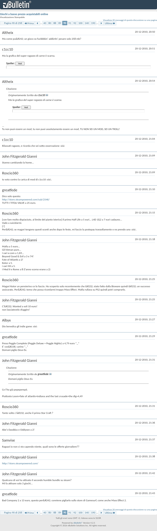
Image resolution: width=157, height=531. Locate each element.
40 (44, 23)
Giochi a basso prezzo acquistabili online (24, 14)
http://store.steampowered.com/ (20, 463)
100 (80, 23)
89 (59, 23)
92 (74, 23)
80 (49, 23)
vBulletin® (78, 522)
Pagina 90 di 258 (13, 23)
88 (54, 23)
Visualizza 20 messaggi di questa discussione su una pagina (130, 20)
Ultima (110, 23)
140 (87, 23)
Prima (29, 23)
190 (93, 23)
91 (69, 23)
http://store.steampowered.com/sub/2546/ (26, 199)
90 (64, 23)
